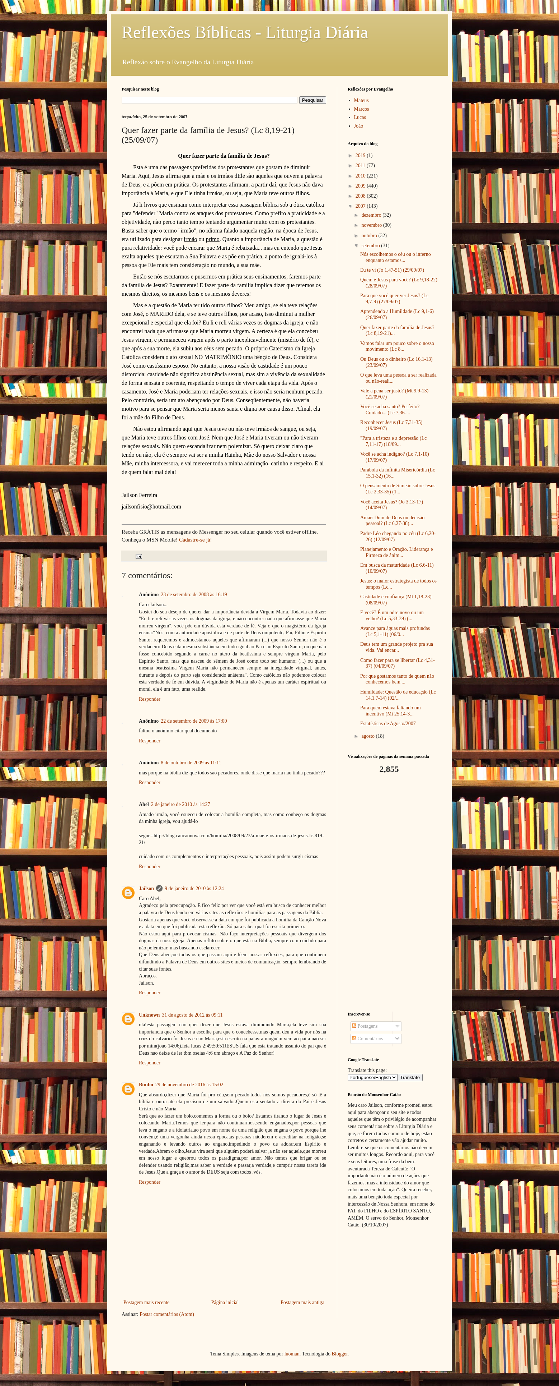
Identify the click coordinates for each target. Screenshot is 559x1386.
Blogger (339, 1354)
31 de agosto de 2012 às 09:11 (192, 1015)
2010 (361, 176)
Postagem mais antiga (302, 1302)
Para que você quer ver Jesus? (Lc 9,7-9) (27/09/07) (394, 298)
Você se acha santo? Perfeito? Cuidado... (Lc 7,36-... (389, 409)
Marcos (361, 109)
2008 (361, 196)
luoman (292, 1354)
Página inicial (225, 1302)
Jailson (146, 888)
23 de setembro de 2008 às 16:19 (194, 594)
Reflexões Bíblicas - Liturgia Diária (245, 32)
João (358, 126)
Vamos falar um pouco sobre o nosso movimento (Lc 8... (397, 346)
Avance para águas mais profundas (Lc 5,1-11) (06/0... (395, 631)
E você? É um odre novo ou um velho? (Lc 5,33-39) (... (392, 615)
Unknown (149, 1015)
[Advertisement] (392, 893)
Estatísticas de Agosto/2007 (388, 723)
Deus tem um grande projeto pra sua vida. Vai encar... (396, 647)
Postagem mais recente (146, 1302)
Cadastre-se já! (195, 540)
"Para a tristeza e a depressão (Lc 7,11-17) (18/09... (393, 441)
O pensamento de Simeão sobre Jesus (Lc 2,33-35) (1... (398, 488)
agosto (368, 736)
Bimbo (146, 1084)
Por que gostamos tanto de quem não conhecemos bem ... (397, 679)
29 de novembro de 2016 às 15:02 (189, 1084)
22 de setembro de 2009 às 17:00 (194, 721)
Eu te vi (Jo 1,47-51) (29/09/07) (392, 270)
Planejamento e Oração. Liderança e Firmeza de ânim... (396, 552)
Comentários (367, 1038)
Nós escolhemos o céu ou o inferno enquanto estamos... (395, 257)
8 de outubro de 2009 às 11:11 (191, 762)
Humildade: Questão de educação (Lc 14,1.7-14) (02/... (398, 695)
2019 (361, 155)
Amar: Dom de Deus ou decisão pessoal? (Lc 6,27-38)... (392, 520)
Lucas (360, 117)
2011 (361, 165)
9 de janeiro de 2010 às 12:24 (194, 888)
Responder (149, 699)
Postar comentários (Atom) (167, 1314)
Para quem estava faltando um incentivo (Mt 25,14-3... (390, 711)
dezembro (371, 215)
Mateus (361, 100)
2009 (361, 186)
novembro (372, 225)
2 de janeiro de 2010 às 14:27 (180, 804)
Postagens (365, 1026)
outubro (369, 235)
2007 (361, 206)
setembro (371, 245)
